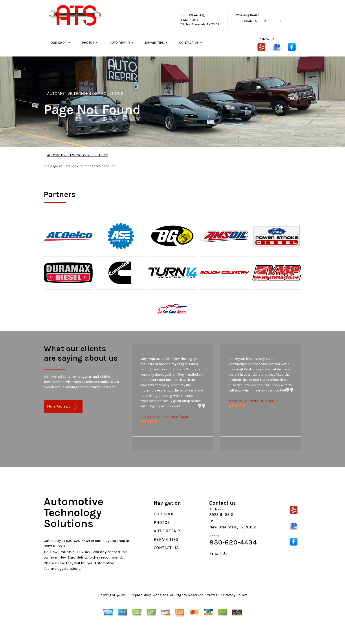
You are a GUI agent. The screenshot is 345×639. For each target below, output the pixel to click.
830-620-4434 (191, 15)
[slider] (149, 421)
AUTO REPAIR (120, 42)
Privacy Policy (235, 595)
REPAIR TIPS (154, 42)
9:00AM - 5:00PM (254, 21)
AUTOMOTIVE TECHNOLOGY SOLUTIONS (85, 93)
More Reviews (62, 406)
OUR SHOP (59, 42)
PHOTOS (88, 42)
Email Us (218, 554)
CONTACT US (189, 42)
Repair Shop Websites (149, 595)
